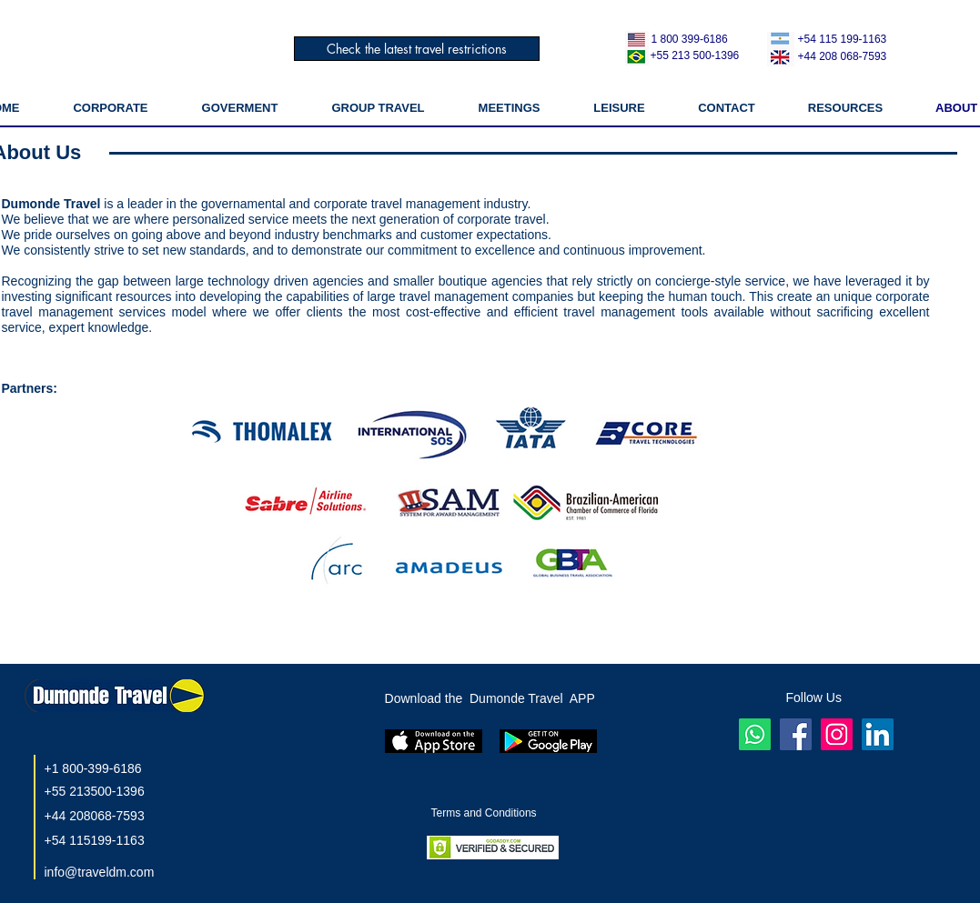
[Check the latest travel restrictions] (417, 48)
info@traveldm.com (100, 872)
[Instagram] (837, 734)
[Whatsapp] (755, 734)
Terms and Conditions (485, 813)
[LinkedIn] (878, 734)
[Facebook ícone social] (796, 734)
